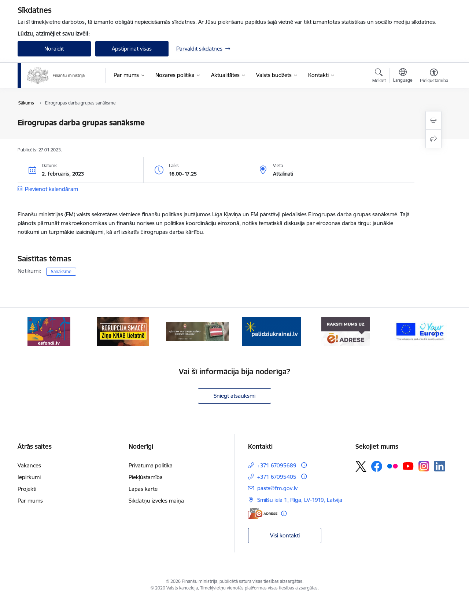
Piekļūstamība (146, 477)
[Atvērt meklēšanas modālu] (379, 76)
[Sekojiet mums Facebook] (376, 466)
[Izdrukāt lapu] (433, 120)
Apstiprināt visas (132, 48)
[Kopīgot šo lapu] (433, 139)
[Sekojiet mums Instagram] (423, 466)
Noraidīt (54, 48)
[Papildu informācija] (304, 465)
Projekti (27, 488)
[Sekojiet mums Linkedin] (439, 466)
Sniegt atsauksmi (234, 395)
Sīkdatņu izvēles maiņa (156, 500)
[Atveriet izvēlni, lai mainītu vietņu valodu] (402, 76)
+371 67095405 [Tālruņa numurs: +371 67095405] (276, 476)
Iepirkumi (29, 477)
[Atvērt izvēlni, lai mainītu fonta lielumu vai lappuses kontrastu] (434, 76)
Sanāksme (61, 271)
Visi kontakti (285, 535)
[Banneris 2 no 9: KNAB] (123, 330)
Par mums (30, 500)
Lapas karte (143, 488)
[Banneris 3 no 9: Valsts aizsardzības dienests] (197, 330)
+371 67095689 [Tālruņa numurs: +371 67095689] (276, 465)
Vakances (29, 465)
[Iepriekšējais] (34, 331)
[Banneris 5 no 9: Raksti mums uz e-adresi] (345, 330)
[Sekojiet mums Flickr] (392, 466)
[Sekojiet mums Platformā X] (360, 466)
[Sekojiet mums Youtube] (408, 466)
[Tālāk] (435, 331)
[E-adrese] (262, 513)
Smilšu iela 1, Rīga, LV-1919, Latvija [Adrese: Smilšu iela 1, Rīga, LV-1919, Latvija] (299, 499)
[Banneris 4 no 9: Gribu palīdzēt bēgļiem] (271, 330)
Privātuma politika (151, 465)
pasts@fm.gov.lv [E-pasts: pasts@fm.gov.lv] (277, 488)
